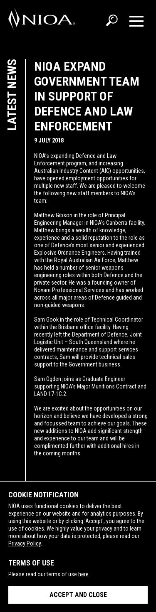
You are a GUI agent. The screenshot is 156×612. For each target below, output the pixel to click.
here (83, 574)
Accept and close (78, 595)
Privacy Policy (24, 543)
